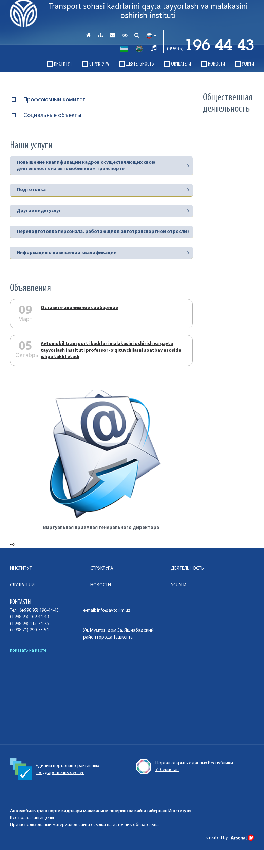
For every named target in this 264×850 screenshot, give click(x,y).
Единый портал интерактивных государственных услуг (180, 769)
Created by (230, 838)
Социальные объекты (52, 115)
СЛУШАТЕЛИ (181, 64)
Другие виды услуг (39, 211)
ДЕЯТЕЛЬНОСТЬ (140, 64)
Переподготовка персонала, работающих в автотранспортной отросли (102, 231)
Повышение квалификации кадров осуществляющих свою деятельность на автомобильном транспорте (86, 166)
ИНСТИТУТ (63, 64)
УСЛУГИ (248, 64)
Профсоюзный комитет (54, 100)
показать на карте (28, 650)
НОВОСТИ (216, 64)
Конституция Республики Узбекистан (58, 766)
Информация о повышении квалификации (67, 252)
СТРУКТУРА (99, 64)
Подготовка (31, 189)
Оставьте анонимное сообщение (79, 307)
